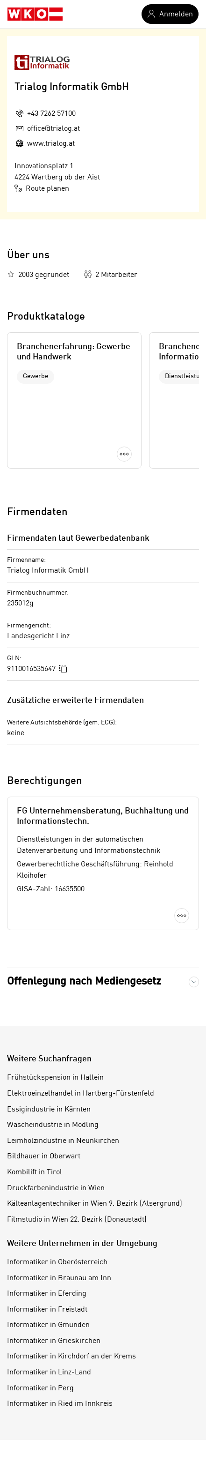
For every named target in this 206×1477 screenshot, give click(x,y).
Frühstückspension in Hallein (55, 1078)
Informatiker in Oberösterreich (57, 1262)
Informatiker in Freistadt (47, 1309)
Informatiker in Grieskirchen (53, 1341)
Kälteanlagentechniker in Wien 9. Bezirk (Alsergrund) (94, 1204)
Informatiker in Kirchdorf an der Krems (71, 1356)
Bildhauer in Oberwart (43, 1156)
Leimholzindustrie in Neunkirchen (63, 1141)
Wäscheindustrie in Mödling (53, 1125)
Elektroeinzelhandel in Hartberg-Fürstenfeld (80, 1093)
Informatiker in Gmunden (48, 1325)
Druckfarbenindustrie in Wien (56, 1188)
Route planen (41, 188)
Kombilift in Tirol (34, 1172)
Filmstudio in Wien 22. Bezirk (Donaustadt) (77, 1219)
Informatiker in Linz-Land (49, 1372)
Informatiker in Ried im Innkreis (60, 1404)
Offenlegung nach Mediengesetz (84, 982)
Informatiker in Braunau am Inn (59, 1278)
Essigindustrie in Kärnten (49, 1109)
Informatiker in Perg (40, 1388)
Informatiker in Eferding (46, 1294)
